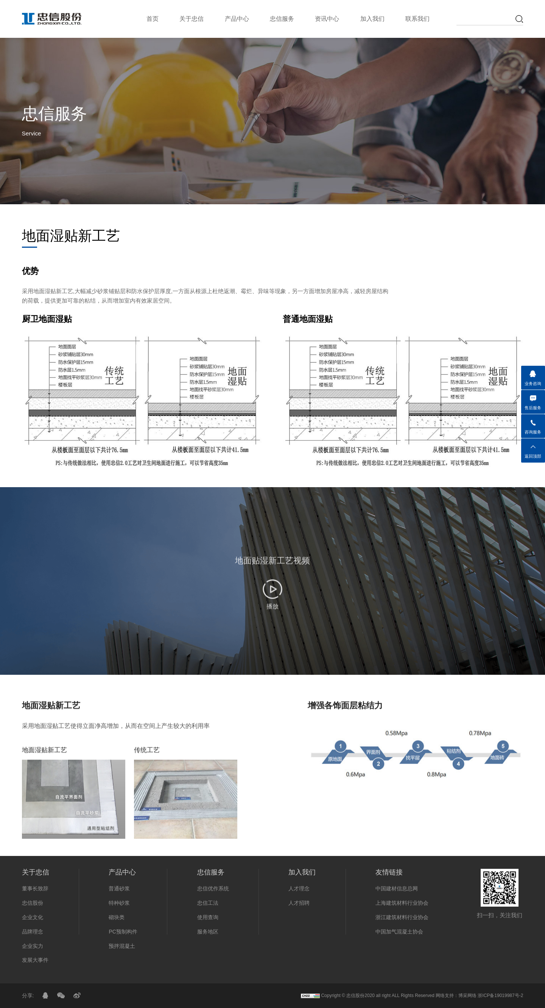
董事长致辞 (35, 888)
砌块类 (117, 917)
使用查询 (207, 917)
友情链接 (389, 872)
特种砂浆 (119, 902)
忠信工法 (207, 902)
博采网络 (467, 995)
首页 (152, 19)
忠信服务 (282, 19)
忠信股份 (32, 902)
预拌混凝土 (122, 946)
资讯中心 (327, 19)
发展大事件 (35, 960)
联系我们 (417, 19)
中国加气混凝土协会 (399, 931)
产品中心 (237, 19)
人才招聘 (299, 902)
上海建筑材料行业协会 (401, 902)
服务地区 (207, 931)
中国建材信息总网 (396, 888)
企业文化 (32, 917)
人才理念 (299, 888)
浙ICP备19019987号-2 (500, 995)
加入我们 (372, 19)
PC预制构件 (123, 931)
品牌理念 (32, 931)
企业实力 (32, 946)
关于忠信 (191, 19)
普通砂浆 (119, 888)
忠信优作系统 (213, 888)
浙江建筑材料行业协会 (401, 917)
